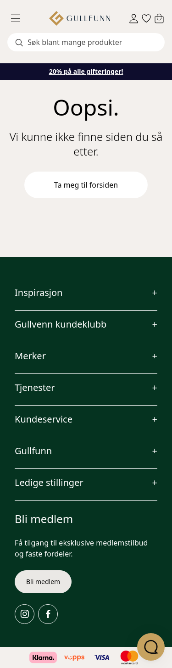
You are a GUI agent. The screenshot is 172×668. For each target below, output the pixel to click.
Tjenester (35, 387)
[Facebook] (48, 614)
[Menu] (19, 18)
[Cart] (159, 18)
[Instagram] (24, 614)
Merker (30, 356)
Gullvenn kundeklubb (60, 324)
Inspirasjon (38, 292)
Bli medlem (43, 581)
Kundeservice (43, 419)
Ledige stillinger (49, 482)
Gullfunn (33, 451)
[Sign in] (133, 18)
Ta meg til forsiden (86, 185)
